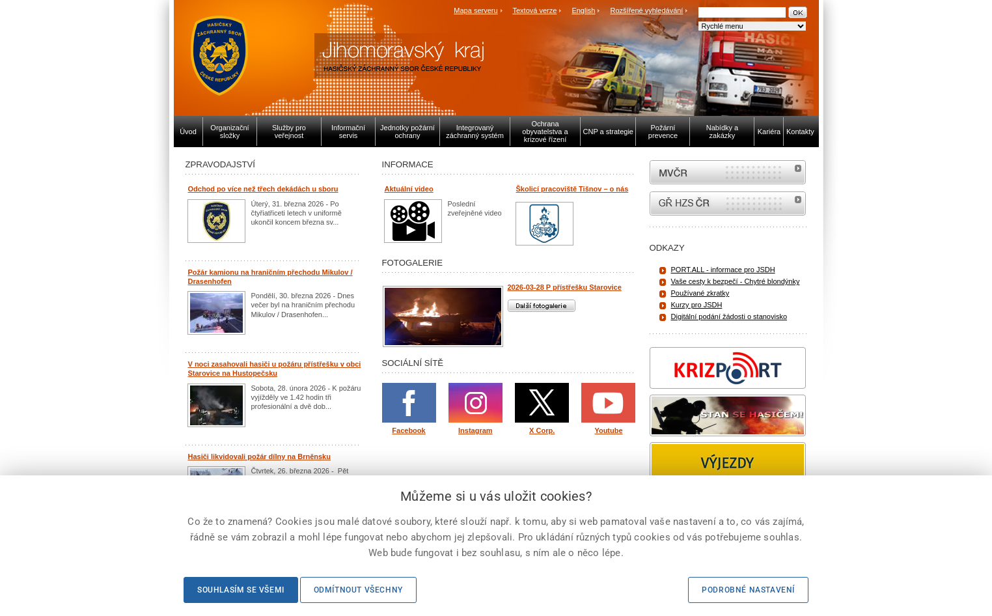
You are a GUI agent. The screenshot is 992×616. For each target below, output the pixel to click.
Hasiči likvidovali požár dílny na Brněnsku (259, 456)
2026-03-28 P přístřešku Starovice (565, 287)
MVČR (728, 172)
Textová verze (534, 10)
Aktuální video (409, 189)
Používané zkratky (700, 293)
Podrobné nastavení (748, 590)
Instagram (475, 430)
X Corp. (542, 430)
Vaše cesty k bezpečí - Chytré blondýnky (735, 281)
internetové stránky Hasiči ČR (728, 203)
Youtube (608, 430)
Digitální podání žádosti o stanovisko (729, 316)
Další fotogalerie (541, 306)
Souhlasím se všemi (240, 590)
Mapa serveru (475, 10)
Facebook (408, 430)
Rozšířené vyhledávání (647, 10)
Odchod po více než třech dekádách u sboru (263, 189)
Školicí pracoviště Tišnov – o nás (572, 189)
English (583, 10)
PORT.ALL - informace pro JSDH (723, 269)
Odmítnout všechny (358, 590)
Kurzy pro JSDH (697, 305)
